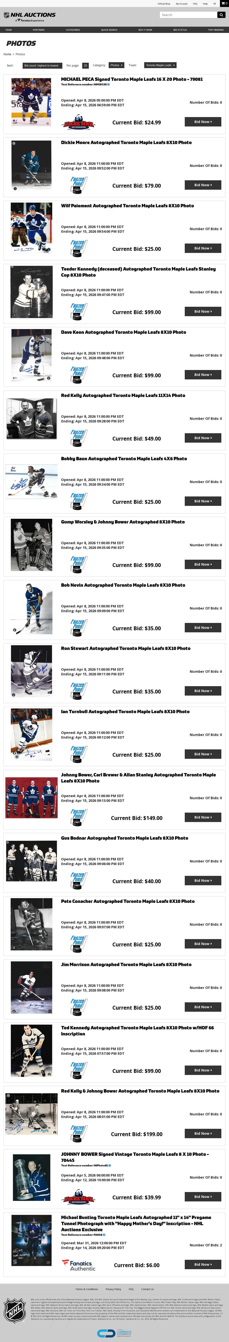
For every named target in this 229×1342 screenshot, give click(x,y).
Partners (39, 29)
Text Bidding (216, 29)
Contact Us (147, 1289)
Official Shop (164, 3)
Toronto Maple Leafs (159, 65)
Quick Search (109, 29)
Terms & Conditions (86, 1289)
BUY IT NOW (145, 29)
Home (7, 54)
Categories (73, 29)
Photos (115, 65)
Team (8, 29)
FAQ (195, 3)
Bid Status (180, 29)
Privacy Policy (113, 1289)
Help (205, 3)
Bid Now (201, 121)
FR (215, 3)
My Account (181, 3)
